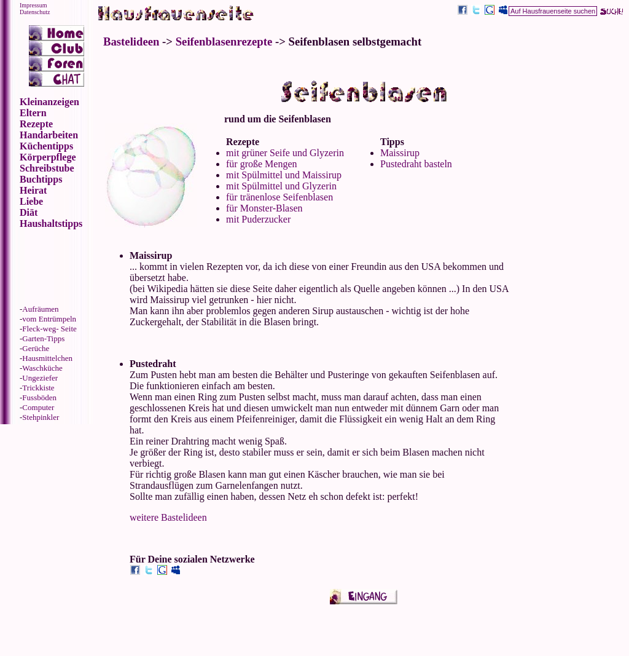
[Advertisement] (567, 160)
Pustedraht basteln (416, 164)
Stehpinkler (40, 417)
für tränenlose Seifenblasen (279, 197)
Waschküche (42, 368)
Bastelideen (131, 41)
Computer (38, 407)
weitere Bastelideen (168, 517)
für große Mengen (261, 164)
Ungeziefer (40, 377)
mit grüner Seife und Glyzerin (285, 153)
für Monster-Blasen (264, 208)
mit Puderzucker (258, 219)
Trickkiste (38, 387)
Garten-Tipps (43, 338)
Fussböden (39, 397)
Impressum (33, 5)
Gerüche (35, 348)
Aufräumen (40, 309)
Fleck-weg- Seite (49, 328)
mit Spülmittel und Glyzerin (281, 186)
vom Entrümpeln (49, 318)
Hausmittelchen (47, 358)
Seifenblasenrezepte (224, 41)
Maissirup (400, 153)
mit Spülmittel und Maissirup (284, 175)
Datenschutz (35, 12)
